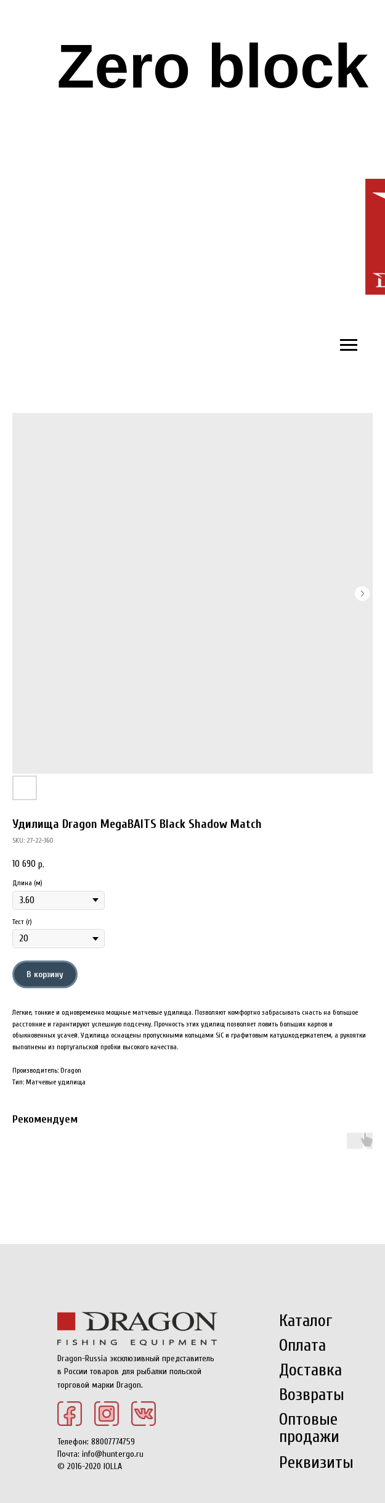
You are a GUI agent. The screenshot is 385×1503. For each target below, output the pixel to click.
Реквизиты (316, 1462)
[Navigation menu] (348, 345)
